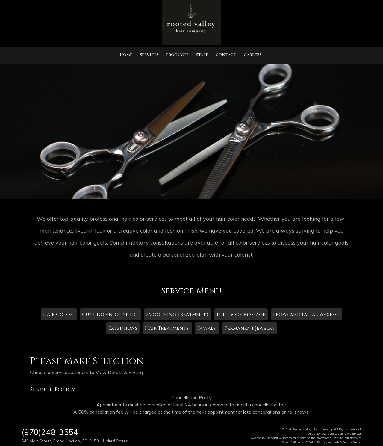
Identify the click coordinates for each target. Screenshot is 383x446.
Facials (207, 328)
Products (177, 55)
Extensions (122, 328)
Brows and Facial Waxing (306, 314)
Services (149, 55)
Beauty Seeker (352, 442)
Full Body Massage (241, 314)
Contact (226, 55)
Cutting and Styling (110, 314)
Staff (202, 55)
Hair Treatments (167, 328)
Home (126, 55)
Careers (253, 55)
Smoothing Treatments (177, 314)
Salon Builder (291, 442)
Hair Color (58, 314)
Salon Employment (321, 442)
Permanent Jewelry (250, 328)
